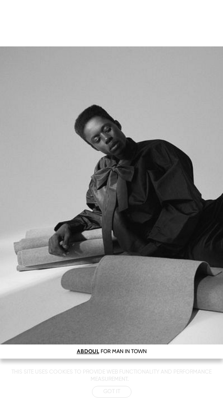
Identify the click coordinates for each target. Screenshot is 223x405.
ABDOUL (88, 351)
